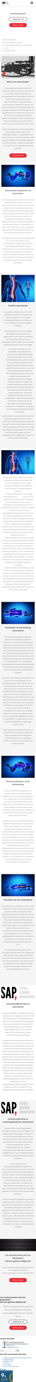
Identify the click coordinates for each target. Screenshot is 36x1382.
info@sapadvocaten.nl (12, 1347)
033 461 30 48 (10, 1346)
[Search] (17, 1351)
